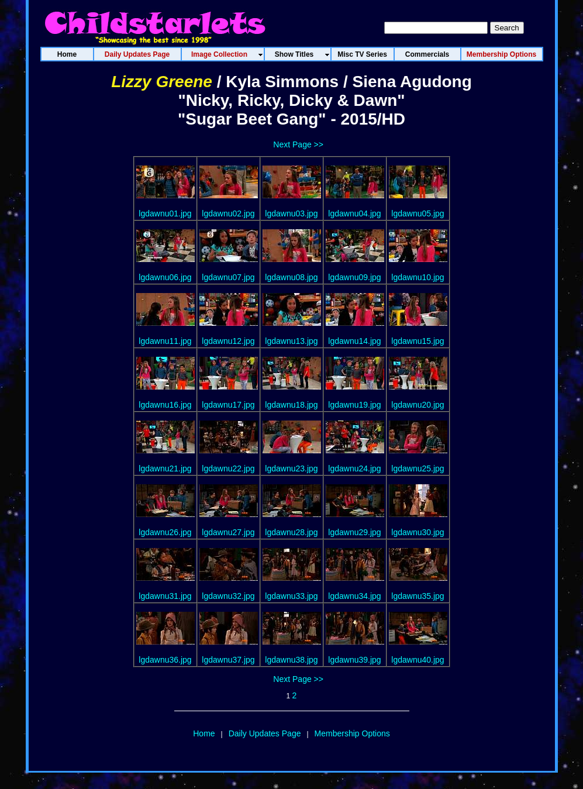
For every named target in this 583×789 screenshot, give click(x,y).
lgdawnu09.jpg (354, 277)
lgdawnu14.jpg (354, 341)
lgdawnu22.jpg (228, 468)
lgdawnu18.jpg (291, 404)
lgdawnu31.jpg (165, 596)
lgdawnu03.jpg (291, 213)
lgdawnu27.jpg (228, 532)
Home (204, 733)
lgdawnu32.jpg (228, 596)
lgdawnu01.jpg (165, 213)
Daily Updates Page (265, 733)
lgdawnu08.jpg (291, 277)
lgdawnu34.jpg (354, 596)
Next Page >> (298, 144)
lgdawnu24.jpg (354, 468)
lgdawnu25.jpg (417, 468)
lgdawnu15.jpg (417, 341)
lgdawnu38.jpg (291, 659)
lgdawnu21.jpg (165, 468)
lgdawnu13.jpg (291, 341)
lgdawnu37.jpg (228, 659)
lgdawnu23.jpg (291, 468)
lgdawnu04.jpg (354, 213)
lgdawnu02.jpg (228, 213)
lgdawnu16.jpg (165, 404)
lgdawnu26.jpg (165, 532)
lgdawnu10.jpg (417, 277)
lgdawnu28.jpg (291, 532)
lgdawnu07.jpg (228, 277)
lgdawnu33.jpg (291, 596)
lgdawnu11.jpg (165, 341)
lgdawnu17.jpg (228, 404)
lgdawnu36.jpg (165, 659)
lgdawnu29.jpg (354, 532)
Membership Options (352, 733)
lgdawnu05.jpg (417, 213)
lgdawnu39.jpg (354, 659)
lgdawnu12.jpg (228, 341)
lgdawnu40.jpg (417, 659)
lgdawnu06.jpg (165, 277)
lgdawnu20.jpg (417, 404)
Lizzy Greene (161, 82)
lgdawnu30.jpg (417, 532)
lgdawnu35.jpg (417, 596)
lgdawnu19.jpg (354, 404)
